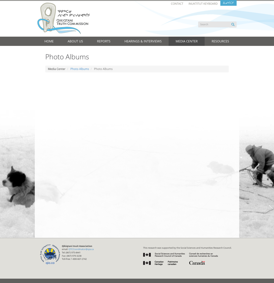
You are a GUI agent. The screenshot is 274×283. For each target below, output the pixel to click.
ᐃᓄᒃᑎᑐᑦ (228, 3)
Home (49, 41)
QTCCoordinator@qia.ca (81, 249)
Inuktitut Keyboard (203, 4)
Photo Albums (79, 69)
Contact (177, 4)
